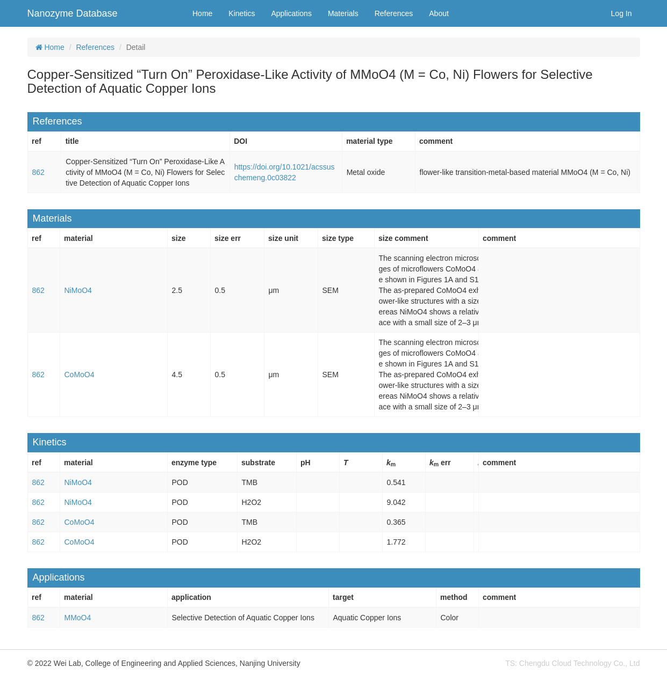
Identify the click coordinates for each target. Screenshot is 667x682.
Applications (291, 13)
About (439, 13)
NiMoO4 (78, 290)
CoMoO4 (79, 374)
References (394, 13)
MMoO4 (77, 617)
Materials (343, 13)
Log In (621, 13)
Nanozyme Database (72, 13)
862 (38, 172)
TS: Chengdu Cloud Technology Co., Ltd (572, 663)
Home (202, 13)
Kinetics (241, 13)
